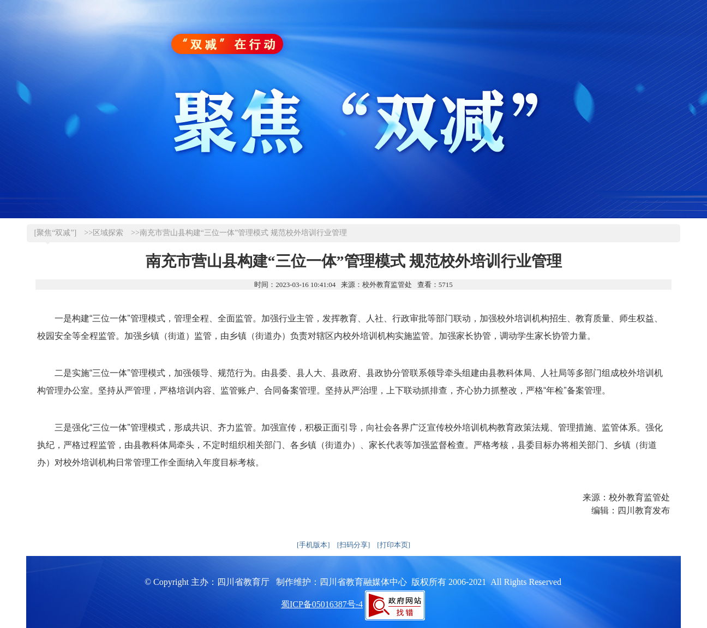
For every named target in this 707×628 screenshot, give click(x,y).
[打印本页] (393, 545)
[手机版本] (313, 545)
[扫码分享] (353, 545)
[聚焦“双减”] (55, 233)
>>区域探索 (103, 233)
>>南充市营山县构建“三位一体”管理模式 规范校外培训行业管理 (239, 233)
